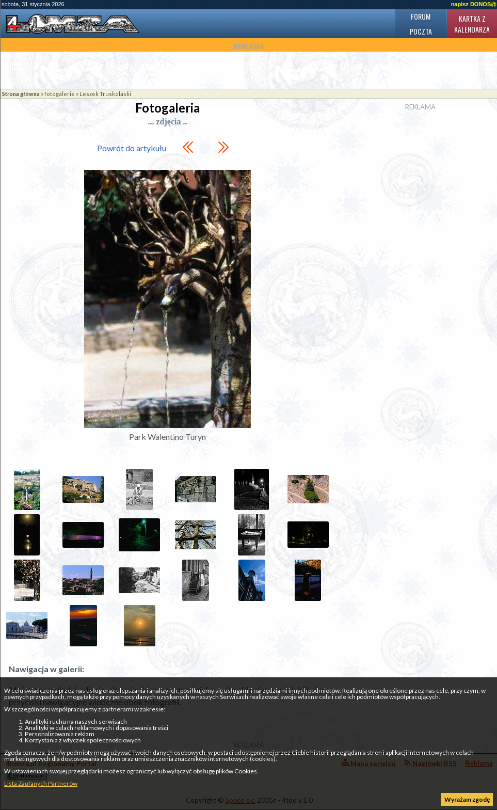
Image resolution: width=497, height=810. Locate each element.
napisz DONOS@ (473, 4)
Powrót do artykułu (131, 148)
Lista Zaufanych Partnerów (40, 783)
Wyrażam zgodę (467, 799)
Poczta (421, 31)
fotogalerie (59, 93)
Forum (420, 16)
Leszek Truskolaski (105, 93)
